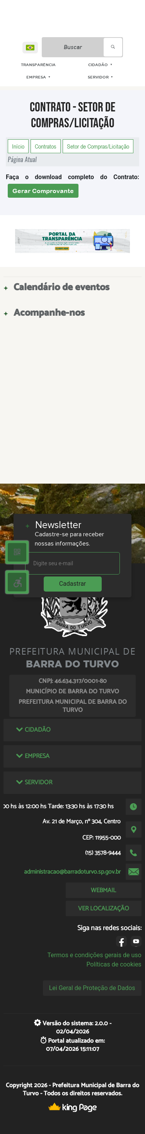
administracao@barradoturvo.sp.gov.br (72, 872)
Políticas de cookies (113, 964)
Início (18, 146)
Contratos (45, 146)
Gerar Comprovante (43, 190)
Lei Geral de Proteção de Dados (92, 988)
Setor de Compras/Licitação (98, 146)
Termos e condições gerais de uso (95, 955)
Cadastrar (72, 583)
